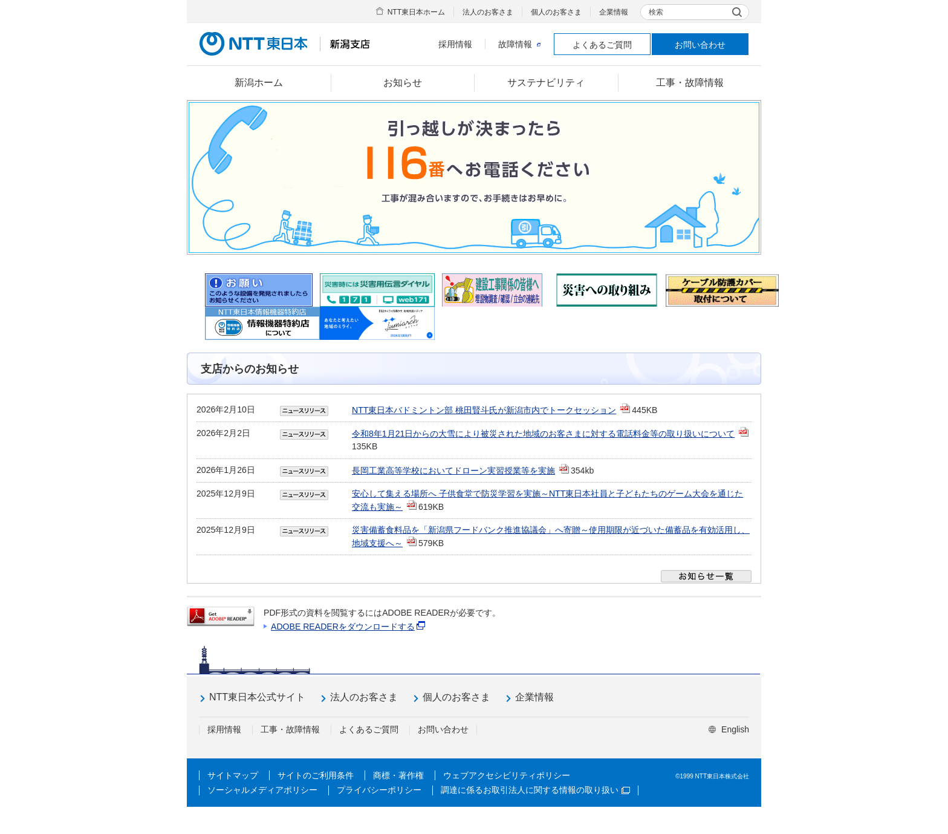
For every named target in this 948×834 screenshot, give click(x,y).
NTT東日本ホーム (416, 12)
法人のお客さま (488, 12)
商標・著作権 (398, 775)
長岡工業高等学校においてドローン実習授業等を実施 (453, 470)
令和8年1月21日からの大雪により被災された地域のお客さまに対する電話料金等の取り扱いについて (543, 433)
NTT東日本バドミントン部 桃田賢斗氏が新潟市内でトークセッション (484, 410)
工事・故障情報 (290, 729)
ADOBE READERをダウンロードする (343, 626)
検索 (656, 12)
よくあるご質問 (602, 45)
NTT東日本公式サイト (257, 697)
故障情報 (519, 44)
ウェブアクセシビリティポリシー (506, 775)
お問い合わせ (700, 45)
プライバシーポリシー (379, 790)
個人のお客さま (556, 12)
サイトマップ (232, 775)
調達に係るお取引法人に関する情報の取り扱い (535, 790)
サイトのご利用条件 (316, 775)
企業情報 (613, 12)
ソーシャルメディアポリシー (262, 790)
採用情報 (455, 44)
